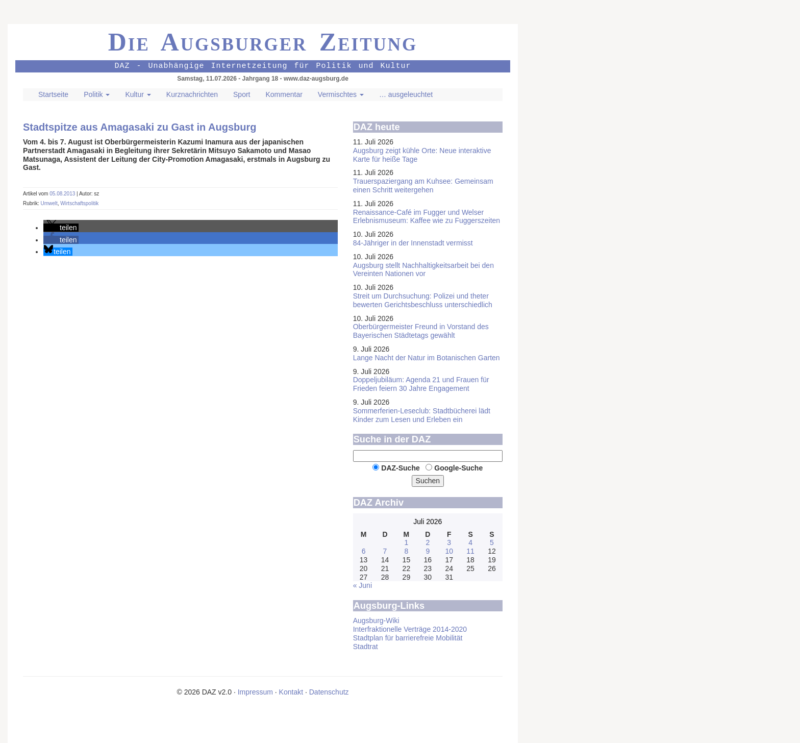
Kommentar (283, 94)
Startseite (53, 94)
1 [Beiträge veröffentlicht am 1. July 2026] (406, 542)
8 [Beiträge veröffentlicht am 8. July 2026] (406, 551)
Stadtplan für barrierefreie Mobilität (408, 638)
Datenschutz (329, 692)
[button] (61, 228)
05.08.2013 (63, 193)
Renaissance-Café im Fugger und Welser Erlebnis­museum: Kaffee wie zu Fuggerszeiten (426, 216)
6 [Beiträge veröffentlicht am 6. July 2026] (364, 551)
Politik (97, 94)
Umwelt (48, 203)
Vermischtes (341, 94)
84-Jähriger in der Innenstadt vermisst (413, 243)
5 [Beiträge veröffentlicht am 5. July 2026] (492, 542)
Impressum (255, 692)
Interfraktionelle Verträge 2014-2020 (410, 629)
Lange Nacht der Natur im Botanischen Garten (426, 358)
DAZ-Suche (400, 468)
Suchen (428, 481)
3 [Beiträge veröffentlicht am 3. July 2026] (449, 542)
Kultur (138, 94)
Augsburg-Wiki (376, 620)
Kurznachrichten (192, 94)
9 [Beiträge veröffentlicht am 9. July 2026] (428, 551)
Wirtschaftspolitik (79, 203)
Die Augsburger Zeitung (263, 42)
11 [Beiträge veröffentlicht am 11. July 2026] (470, 551)
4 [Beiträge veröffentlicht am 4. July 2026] (470, 542)
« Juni (362, 585)
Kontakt (291, 692)
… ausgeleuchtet (406, 94)
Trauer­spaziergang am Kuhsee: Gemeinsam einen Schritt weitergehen (423, 185)
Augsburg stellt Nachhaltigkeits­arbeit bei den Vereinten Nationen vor (423, 269)
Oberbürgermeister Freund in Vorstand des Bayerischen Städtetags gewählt (421, 331)
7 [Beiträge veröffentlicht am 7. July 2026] (385, 551)
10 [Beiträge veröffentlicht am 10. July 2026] (449, 551)
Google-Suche (458, 468)
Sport (241, 94)
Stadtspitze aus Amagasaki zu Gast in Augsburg (140, 127)
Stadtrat (365, 646)
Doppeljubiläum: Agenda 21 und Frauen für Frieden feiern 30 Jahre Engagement (421, 384)
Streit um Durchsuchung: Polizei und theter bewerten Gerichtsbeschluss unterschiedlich (422, 300)
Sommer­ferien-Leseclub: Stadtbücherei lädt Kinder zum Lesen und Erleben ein (421, 415)
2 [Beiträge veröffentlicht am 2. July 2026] (428, 542)
